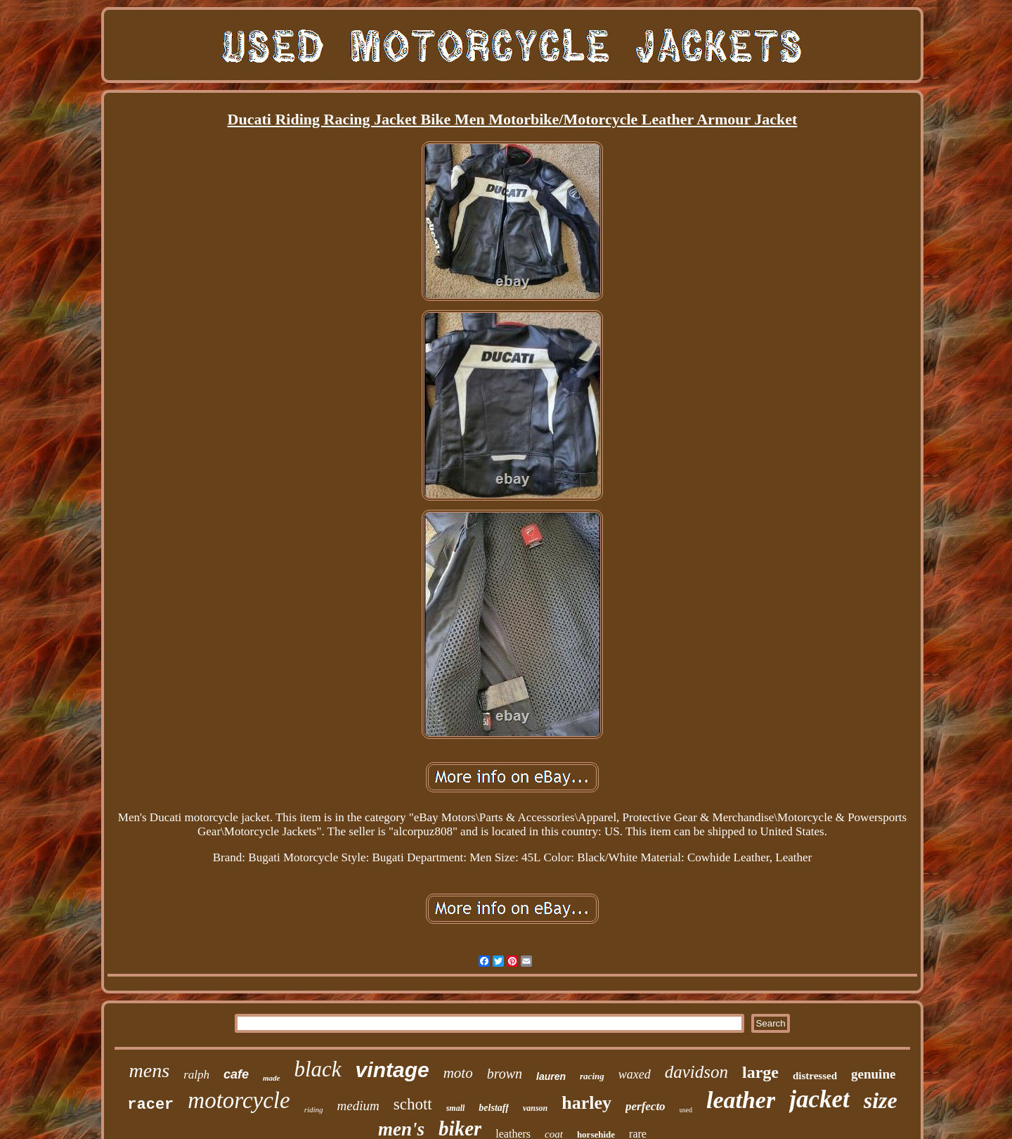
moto (458, 1072)
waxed (634, 1074)
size (880, 1100)
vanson (535, 1108)
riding (313, 1109)
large (760, 1072)
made (271, 1078)
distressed (815, 1075)
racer (150, 1105)
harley (586, 1103)
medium (358, 1105)
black (317, 1069)
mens (149, 1070)
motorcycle (239, 1100)
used (686, 1110)
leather (740, 1100)
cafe (236, 1074)
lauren (551, 1076)
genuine (873, 1074)
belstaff (494, 1107)
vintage (392, 1069)
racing (592, 1076)
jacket (819, 1099)
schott (413, 1104)
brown (504, 1073)
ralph (196, 1074)
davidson (696, 1071)
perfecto (645, 1106)
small (455, 1108)
